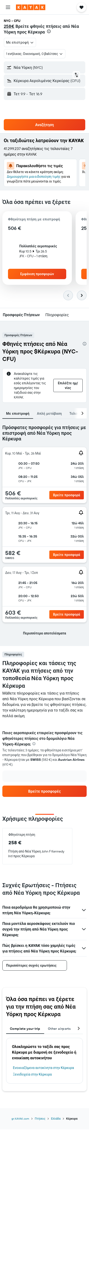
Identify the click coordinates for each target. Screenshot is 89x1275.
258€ (9, 26)
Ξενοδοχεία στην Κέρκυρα (32, 1074)
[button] (8, 7)
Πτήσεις (40, 1118)
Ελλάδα (56, 1118)
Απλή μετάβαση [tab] (49, 413)
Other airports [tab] (59, 1029)
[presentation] (49, 31)
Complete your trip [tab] (25, 1029)
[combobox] (20, 42)
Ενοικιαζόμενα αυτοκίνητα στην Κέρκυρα (43, 1068)
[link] (44, 791)
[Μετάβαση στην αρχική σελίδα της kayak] (30, 7)
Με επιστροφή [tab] (17, 413)
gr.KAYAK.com (20, 1118)
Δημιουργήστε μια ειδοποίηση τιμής (34, 176)
